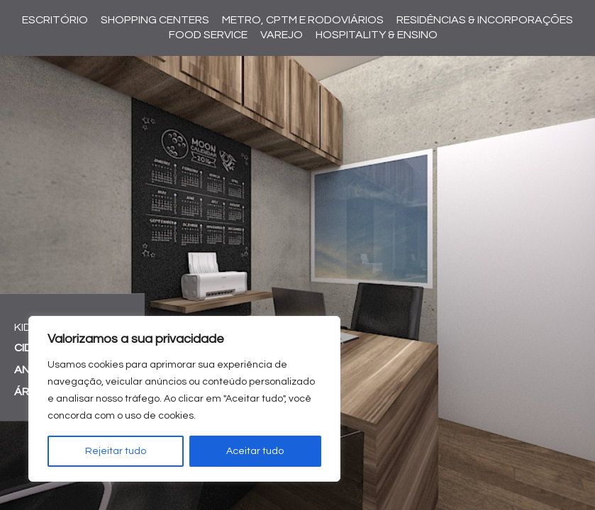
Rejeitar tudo (115, 451)
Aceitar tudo (255, 451)
